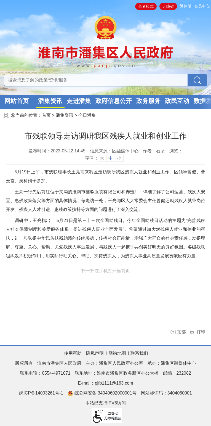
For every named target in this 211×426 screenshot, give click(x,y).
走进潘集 (79, 100)
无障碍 (168, 6)
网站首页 (16, 100)
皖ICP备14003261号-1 (41, 393)
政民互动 (177, 100)
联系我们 (139, 353)
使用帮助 (73, 353)
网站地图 (117, 353)
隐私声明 (95, 353)
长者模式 (146, 6)
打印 (200, 332)
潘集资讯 (50, 100)
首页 (46, 115)
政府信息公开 (113, 100)
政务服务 (148, 100)
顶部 (181, 332)
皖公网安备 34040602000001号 (102, 393)
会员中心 (202, 6)
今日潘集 (87, 115)
